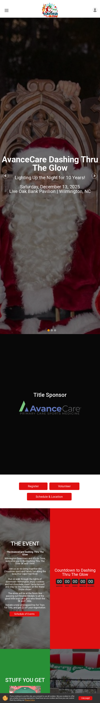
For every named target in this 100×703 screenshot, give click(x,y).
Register (33, 486)
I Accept (85, 698)
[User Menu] (95, 9)
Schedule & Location (49, 496)
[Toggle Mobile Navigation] (6, 10)
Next (96, 175)
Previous (7, 175)
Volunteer (64, 486)
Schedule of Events (24, 614)
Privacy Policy (30, 700)
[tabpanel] (50, 176)
